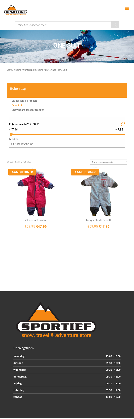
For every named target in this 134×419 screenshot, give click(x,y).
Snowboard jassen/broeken (28, 109)
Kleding (17, 69)
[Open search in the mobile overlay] (67, 24)
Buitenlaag (50, 69)
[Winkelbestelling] (108, 162)
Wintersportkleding (33, 69)
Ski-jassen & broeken (24, 100)
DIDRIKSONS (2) (24, 144)
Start (9, 69)
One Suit (17, 105)
